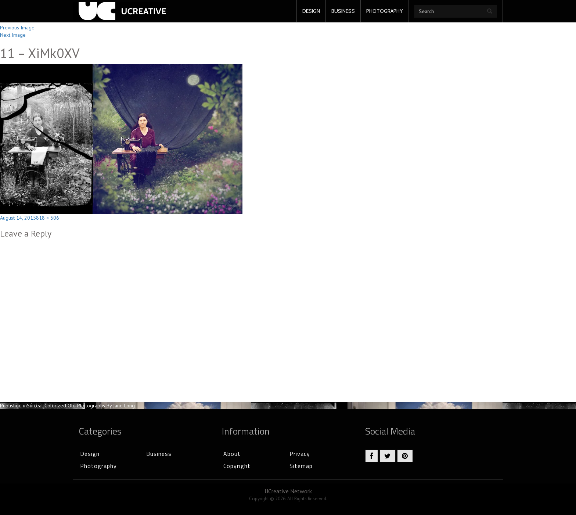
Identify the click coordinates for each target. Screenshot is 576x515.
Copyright (237, 465)
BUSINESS (343, 11)
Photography (98, 465)
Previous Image (17, 27)
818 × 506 (47, 218)
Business (159, 453)
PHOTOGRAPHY (384, 11)
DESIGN (311, 11)
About (232, 453)
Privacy (299, 453)
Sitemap (301, 465)
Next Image (13, 35)
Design (90, 453)
